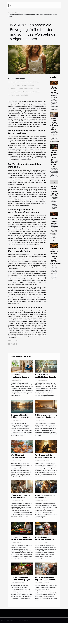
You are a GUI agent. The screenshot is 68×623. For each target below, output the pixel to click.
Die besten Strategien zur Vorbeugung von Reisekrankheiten (45, 497)
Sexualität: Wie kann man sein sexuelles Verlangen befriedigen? (54, 191)
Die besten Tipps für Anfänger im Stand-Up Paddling (20, 417)
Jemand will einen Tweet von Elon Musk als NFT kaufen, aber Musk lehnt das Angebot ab (54, 158)
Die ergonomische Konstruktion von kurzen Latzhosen (25, 82)
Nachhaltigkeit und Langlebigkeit (19, 95)
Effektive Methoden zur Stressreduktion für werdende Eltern (20, 497)
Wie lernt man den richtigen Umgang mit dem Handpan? (54, 222)
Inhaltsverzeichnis (17, 79)
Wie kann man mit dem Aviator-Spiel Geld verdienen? (54, 91)
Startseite (10, 13)
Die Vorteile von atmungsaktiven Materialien (22, 85)
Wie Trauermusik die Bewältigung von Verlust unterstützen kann (45, 457)
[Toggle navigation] (10, 5)
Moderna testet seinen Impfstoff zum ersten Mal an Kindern (54, 124)
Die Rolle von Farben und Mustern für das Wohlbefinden (25, 92)
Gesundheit (18, 13)
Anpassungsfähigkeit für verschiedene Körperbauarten (25, 88)
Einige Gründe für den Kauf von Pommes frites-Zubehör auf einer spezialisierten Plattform (55, 257)
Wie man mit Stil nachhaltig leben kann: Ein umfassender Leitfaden (46, 377)
